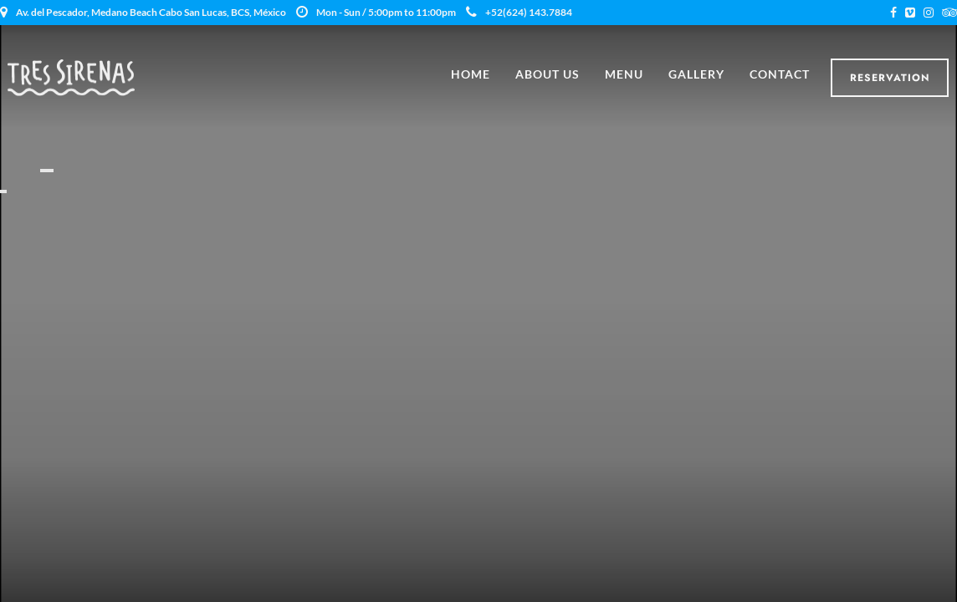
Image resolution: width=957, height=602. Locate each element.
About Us (547, 74)
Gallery (696, 74)
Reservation (890, 77)
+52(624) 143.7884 (519, 12)
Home (470, 74)
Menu (624, 74)
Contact (780, 74)
